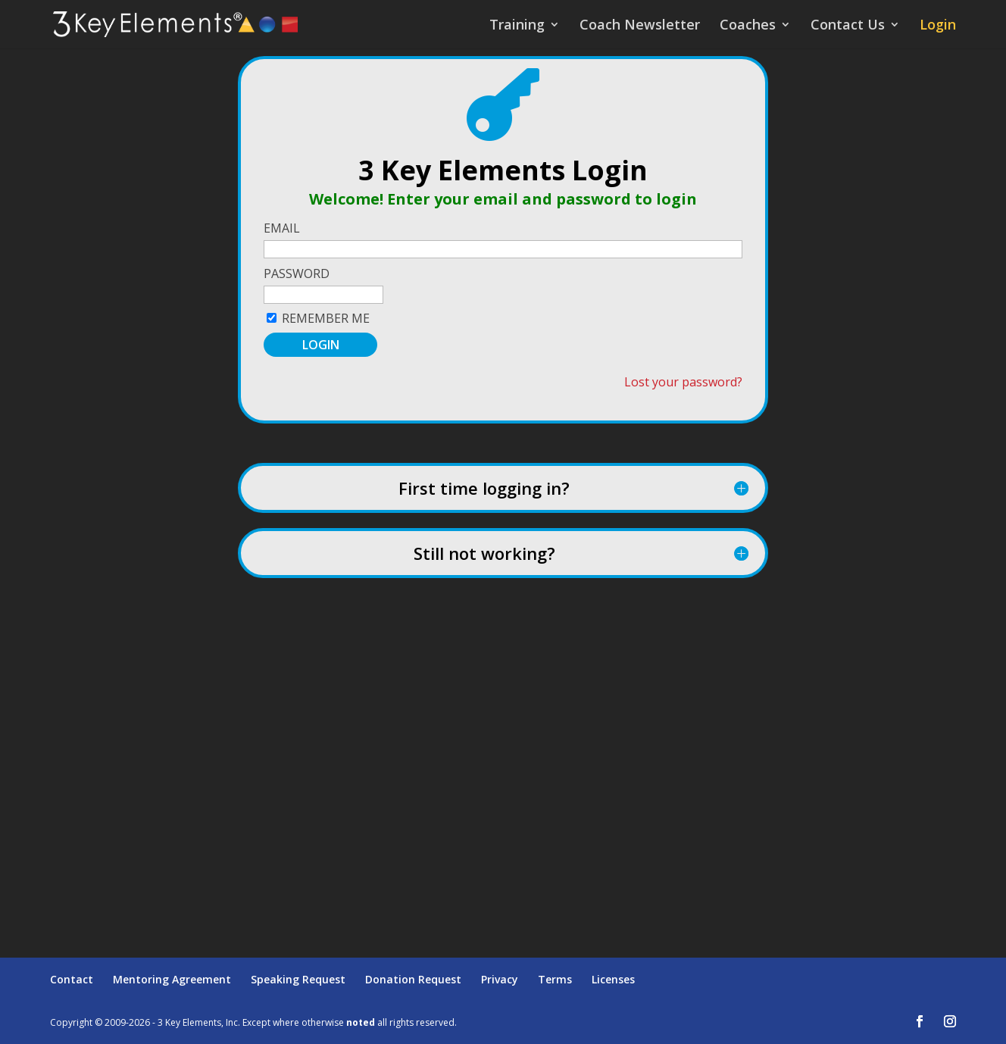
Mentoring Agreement (172, 979)
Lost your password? (683, 382)
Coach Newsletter (640, 26)
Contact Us (848, 26)
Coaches (748, 26)
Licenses (613, 979)
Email (282, 228)
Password (297, 273)
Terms (555, 979)
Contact (71, 979)
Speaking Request (298, 979)
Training (517, 26)
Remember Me (326, 318)
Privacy (499, 979)
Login (938, 26)
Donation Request (413, 979)
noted (360, 1022)
